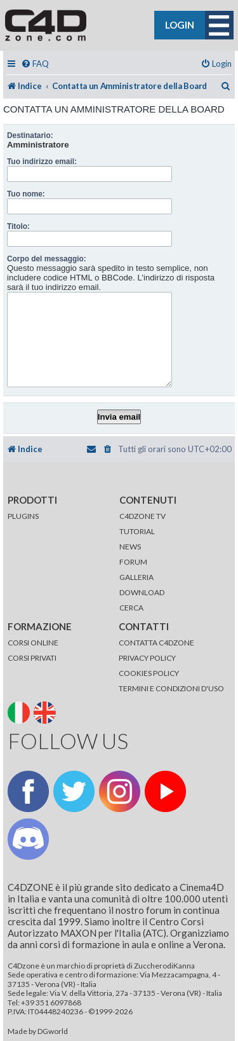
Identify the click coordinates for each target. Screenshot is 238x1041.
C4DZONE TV (142, 516)
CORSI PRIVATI (32, 658)
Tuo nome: (26, 194)
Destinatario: (30, 135)
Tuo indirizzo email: (42, 161)
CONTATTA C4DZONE (156, 642)
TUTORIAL (137, 531)
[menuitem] (35, 64)
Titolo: (18, 226)
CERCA (131, 607)
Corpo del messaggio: (46, 258)
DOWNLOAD (141, 592)
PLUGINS (23, 516)
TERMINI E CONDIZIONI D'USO (171, 688)
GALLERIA (136, 577)
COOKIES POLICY (149, 673)
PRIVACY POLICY (147, 658)
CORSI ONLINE (33, 642)
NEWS (130, 546)
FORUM (133, 562)
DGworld (52, 1031)
